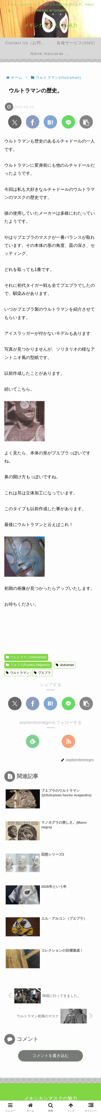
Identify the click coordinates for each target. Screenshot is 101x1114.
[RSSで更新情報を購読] (68, 741)
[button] (86, 122)
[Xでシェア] (15, 122)
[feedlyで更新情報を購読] (32, 741)
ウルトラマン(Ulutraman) (26, 657)
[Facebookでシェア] (32, 122)
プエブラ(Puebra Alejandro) (28, 665)
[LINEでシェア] (68, 122)
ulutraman (65, 665)
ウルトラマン (17, 673)
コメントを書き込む (50, 1056)
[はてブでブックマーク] (50, 122)
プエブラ (42, 673)
